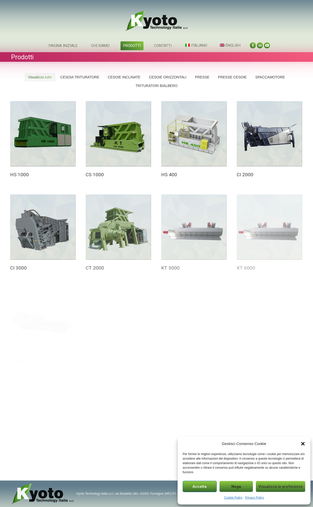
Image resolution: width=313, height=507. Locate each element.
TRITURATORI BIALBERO (156, 86)
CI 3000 (18, 268)
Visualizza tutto (40, 77)
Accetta (199, 486)
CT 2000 (95, 268)
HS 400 (169, 174)
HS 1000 (19, 174)
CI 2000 (245, 174)
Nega (236, 486)
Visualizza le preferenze (280, 486)
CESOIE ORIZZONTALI (167, 77)
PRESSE (202, 77)
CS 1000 (95, 174)
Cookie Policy (233, 497)
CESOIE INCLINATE (124, 77)
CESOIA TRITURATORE (79, 77)
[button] (302, 443)
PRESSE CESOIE (232, 77)
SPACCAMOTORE (270, 77)
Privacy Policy (254, 497)
